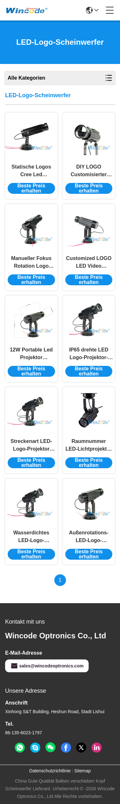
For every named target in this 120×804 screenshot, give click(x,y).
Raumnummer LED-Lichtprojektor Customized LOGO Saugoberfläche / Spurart (89, 445)
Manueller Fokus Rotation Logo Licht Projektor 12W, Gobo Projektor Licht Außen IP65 (31, 263)
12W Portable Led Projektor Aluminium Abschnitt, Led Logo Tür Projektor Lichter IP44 (31, 354)
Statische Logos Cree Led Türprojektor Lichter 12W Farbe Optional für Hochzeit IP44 (31, 171)
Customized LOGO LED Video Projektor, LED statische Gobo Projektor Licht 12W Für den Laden (88, 263)
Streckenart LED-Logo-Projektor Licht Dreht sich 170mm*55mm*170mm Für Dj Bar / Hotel (31, 445)
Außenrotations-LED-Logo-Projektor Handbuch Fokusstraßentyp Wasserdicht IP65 (89, 537)
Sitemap (82, 770)
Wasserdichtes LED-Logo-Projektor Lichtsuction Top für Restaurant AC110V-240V (31, 537)
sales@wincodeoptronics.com (47, 665)
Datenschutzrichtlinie (50, 770)
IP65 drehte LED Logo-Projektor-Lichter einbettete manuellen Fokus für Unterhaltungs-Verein (88, 354)
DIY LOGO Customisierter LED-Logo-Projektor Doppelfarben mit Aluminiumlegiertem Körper (89, 171)
